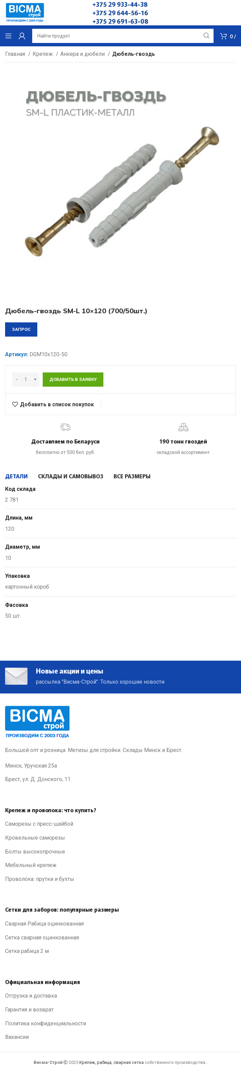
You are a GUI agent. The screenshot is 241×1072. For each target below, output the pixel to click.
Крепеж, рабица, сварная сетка (111, 1062)
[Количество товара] (26, 379)
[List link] (120, 824)
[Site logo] (25, 12)
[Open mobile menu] (8, 36)
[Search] (123, 36)
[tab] (16, 476)
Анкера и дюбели (83, 54)
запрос (21, 329)
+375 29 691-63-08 (120, 21)
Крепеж (43, 54)
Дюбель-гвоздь (133, 54)
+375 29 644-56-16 (120, 12)
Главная (15, 54)
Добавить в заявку (73, 379)
